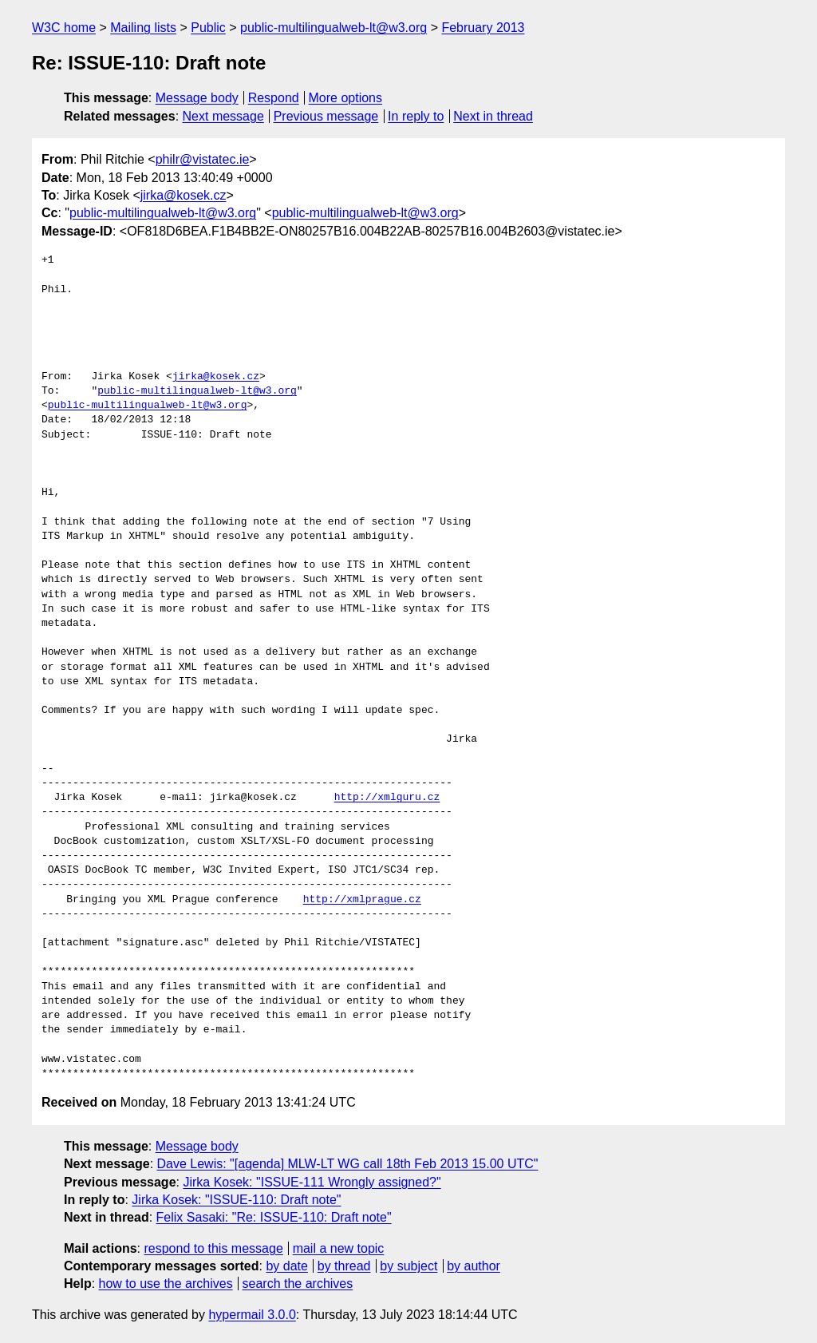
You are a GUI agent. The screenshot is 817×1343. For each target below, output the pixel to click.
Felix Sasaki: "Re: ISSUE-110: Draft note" (274, 1217)
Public (208, 27)
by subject (408, 1266)
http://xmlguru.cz (387, 797)
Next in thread (493, 116)
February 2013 (482, 27)
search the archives (298, 1283)
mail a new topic (339, 1248)
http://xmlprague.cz (362, 900)
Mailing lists (143, 27)
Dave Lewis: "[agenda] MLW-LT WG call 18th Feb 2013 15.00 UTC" (348, 1164)
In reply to (416, 116)
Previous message (326, 116)
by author (473, 1266)
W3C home (64, 27)
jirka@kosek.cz (183, 195)
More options (346, 98)
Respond (273, 98)
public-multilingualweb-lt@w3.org (333, 27)
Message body (197, 98)
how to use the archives (166, 1283)
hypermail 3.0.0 (251, 1314)
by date (286, 1266)
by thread (344, 1266)
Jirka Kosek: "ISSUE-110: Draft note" (236, 1199)
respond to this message (213, 1248)
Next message (223, 116)
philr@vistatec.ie (203, 159)
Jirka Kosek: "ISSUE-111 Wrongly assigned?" (311, 1182)
